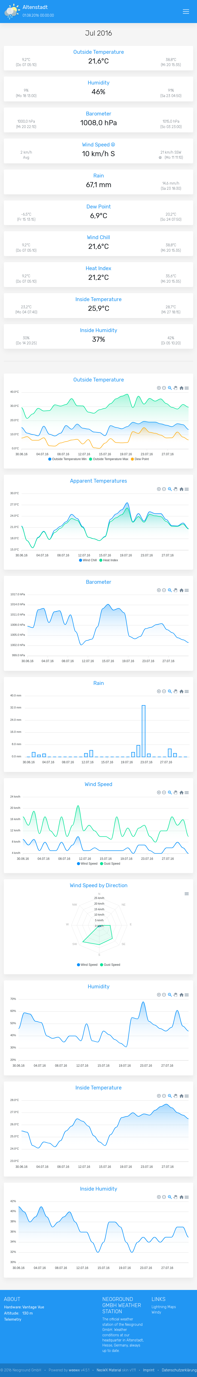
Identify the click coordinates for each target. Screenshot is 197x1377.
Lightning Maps (164, 1307)
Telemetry (12, 1319)
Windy (156, 1312)
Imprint (148, 1370)
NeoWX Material (109, 1370)
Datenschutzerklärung (179, 1370)
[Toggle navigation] (186, 11)
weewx (74, 1370)
